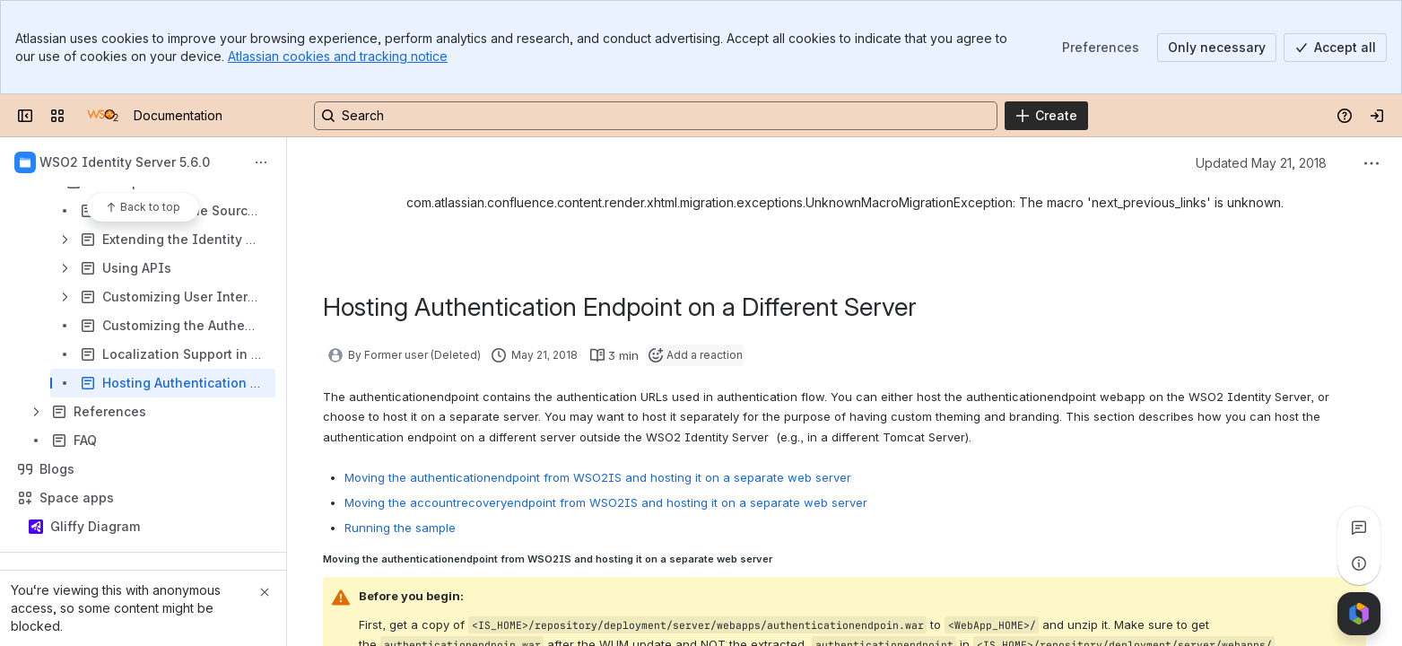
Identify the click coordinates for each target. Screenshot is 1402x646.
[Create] (1046, 115)
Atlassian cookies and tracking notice (338, 56)
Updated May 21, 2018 (1261, 162)
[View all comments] (1359, 527)
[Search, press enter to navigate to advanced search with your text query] (655, 115)
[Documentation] (102, 115)
